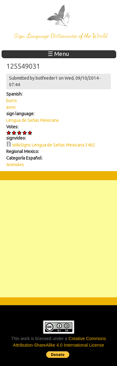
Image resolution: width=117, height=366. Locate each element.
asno (11, 107)
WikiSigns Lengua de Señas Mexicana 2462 (53, 144)
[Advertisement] (58, 238)
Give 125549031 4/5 (24, 132)
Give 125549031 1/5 (9, 132)
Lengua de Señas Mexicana (32, 120)
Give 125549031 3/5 (19, 132)
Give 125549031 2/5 (14, 132)
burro (11, 100)
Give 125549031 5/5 (30, 132)
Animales (15, 164)
